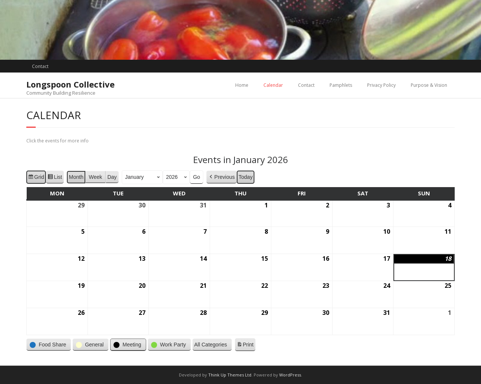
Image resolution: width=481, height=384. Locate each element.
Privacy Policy (381, 85)
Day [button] (112, 177)
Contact (40, 66)
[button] (48, 345)
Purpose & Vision (429, 85)
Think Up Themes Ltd (229, 375)
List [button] (54, 177)
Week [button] (95, 177)
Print (245, 345)
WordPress (290, 375)
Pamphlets (341, 85)
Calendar (273, 85)
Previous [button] (221, 176)
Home (241, 85)
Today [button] (246, 177)
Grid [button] (36, 177)
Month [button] (76, 177)
